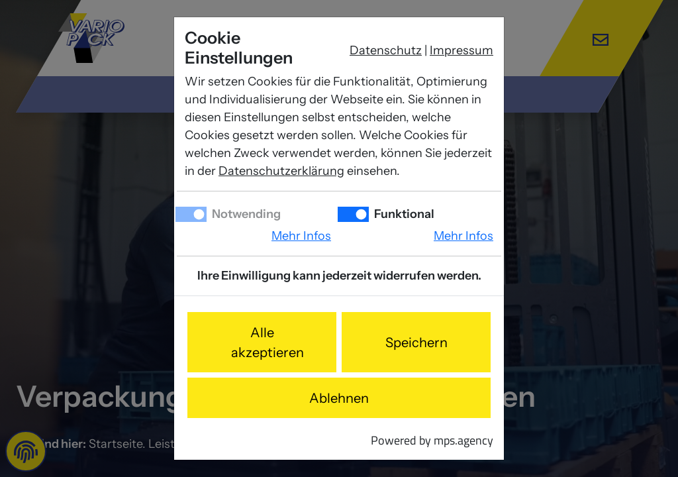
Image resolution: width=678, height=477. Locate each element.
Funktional (403, 214)
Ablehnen (339, 398)
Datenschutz (386, 50)
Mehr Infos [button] (301, 236)
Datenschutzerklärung (281, 171)
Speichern (416, 342)
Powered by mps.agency (432, 440)
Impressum (461, 50)
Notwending (245, 214)
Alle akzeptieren (267, 342)
